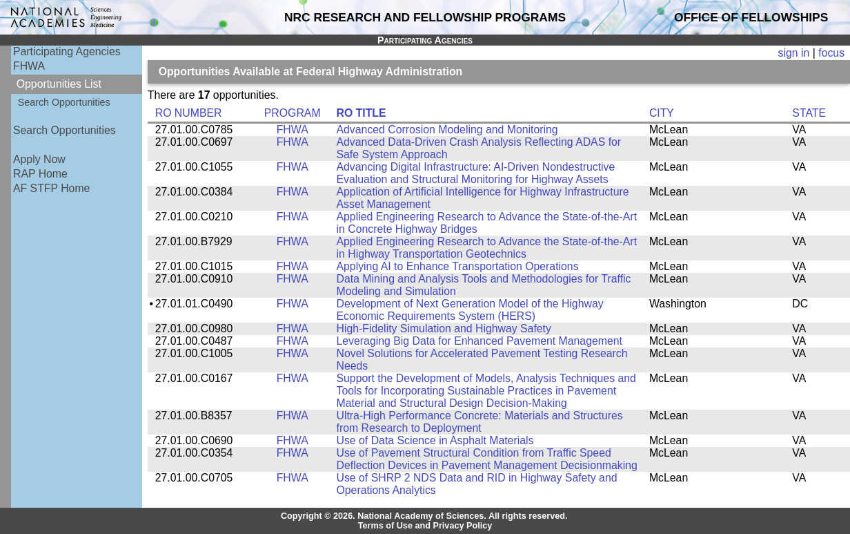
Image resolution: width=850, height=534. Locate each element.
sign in (794, 53)
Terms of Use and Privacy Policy (425, 526)
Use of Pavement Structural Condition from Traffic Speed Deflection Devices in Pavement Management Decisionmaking (487, 459)
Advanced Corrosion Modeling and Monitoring (447, 129)
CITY (661, 113)
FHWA (29, 66)
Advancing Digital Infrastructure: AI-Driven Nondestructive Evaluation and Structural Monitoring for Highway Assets (476, 173)
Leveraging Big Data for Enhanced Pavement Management (479, 341)
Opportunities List (59, 84)
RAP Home (40, 174)
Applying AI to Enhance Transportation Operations (458, 266)
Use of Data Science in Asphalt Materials (435, 440)
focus (831, 53)
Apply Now (39, 159)
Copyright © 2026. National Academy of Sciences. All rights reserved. (424, 516)
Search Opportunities (64, 102)
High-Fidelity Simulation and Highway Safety (444, 328)
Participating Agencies (67, 51)
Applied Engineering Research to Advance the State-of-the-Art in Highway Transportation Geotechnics (487, 248)
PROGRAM (292, 113)
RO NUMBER (188, 113)
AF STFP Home (51, 188)
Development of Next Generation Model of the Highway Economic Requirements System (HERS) (470, 310)
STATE (809, 113)
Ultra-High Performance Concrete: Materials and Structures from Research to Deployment (480, 422)
